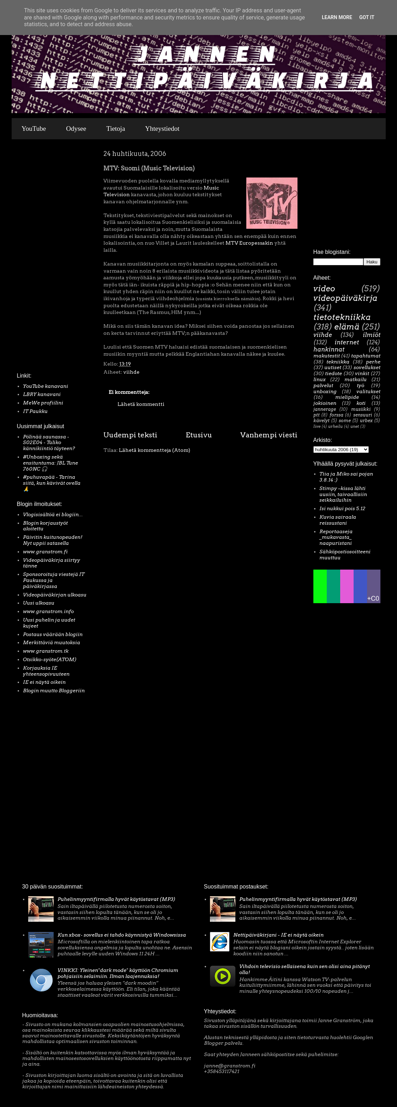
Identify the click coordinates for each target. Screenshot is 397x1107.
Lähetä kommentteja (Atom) (154, 450)
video (324, 288)
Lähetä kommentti (141, 404)
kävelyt (321, 420)
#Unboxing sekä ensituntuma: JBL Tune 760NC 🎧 (50, 463)
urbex (366, 420)
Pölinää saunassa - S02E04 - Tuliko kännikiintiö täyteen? (49, 442)
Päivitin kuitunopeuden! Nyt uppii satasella (53, 540)
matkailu (355, 379)
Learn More (337, 17)
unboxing (325, 391)
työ (360, 385)
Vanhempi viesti (268, 435)
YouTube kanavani (45, 386)
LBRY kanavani (42, 394)
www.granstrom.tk (45, 651)
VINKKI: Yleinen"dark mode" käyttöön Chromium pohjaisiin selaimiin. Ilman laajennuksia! (118, 973)
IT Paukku (35, 411)
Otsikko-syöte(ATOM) (50, 659)
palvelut (323, 385)
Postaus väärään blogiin (53, 634)
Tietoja (115, 128)
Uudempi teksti (130, 435)
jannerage (324, 409)
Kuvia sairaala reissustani (337, 520)
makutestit (326, 356)
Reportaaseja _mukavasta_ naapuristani (336, 537)
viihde (131, 372)
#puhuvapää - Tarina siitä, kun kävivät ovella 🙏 (51, 483)
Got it (366, 17)
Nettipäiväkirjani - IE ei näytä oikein (278, 935)
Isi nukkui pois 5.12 (342, 508)
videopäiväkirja (345, 298)
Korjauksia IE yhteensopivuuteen (46, 671)
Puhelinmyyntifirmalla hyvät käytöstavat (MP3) (116, 899)
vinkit (362, 373)
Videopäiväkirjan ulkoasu (54, 595)
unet (354, 426)
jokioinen (324, 403)
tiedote (333, 373)
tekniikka (337, 362)
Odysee (76, 128)
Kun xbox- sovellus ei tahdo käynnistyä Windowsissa (122, 935)
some (345, 420)
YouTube (34, 128)
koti (361, 403)
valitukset (368, 391)
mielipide (347, 397)
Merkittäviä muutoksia (51, 642)
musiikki (361, 409)
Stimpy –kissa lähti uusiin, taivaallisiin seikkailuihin (343, 494)
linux (319, 379)
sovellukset (367, 367)
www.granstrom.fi (45, 551)
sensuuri (362, 415)
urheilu (335, 426)
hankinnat (328, 349)
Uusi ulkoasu (38, 603)
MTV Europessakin (249, 243)
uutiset (332, 367)
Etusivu (199, 435)
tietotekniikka (342, 317)
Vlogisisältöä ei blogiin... (53, 514)
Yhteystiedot (162, 128)
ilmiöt (371, 334)
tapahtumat (365, 356)
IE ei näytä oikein (44, 682)
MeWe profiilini (43, 403)
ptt (316, 415)
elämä (346, 327)
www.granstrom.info (48, 611)
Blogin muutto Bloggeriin (54, 690)
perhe (373, 362)
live (316, 426)
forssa (336, 415)
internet (347, 342)
